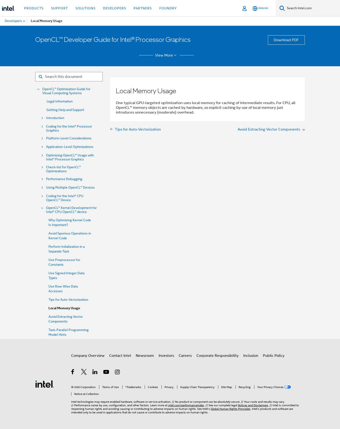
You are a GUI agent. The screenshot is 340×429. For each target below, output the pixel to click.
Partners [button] (143, 8)
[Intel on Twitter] (84, 372)
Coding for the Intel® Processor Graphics (69, 128)
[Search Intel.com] (312, 8)
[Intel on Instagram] (117, 372)
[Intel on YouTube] (106, 372)
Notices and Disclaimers (253, 405)
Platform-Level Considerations (69, 138)
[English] (260, 8)
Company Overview (88, 355)
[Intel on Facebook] (73, 372)
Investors (166, 355)
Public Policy (273, 355)
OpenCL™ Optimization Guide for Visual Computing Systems (66, 91)
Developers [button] (114, 8)
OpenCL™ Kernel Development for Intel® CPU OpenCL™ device (71, 210)
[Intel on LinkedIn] (95, 372)
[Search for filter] (69, 76)
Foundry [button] (168, 8)
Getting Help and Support (65, 110)
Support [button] (59, 8)
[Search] (282, 8)
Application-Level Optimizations (69, 147)
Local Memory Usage (64, 308)
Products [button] (34, 8)
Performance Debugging (64, 179)
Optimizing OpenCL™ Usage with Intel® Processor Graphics (70, 157)
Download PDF (286, 40)
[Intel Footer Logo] (44, 383)
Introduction (55, 118)
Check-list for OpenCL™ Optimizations (63, 169)
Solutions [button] (85, 8)
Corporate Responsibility (217, 355)
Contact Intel (120, 355)
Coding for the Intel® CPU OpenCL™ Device (64, 198)
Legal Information (60, 101)
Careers (185, 355)
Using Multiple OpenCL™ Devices (70, 188)
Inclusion (250, 355)
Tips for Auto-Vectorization (68, 299)
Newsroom (145, 355)
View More (166, 55)
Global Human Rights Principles (230, 409)
